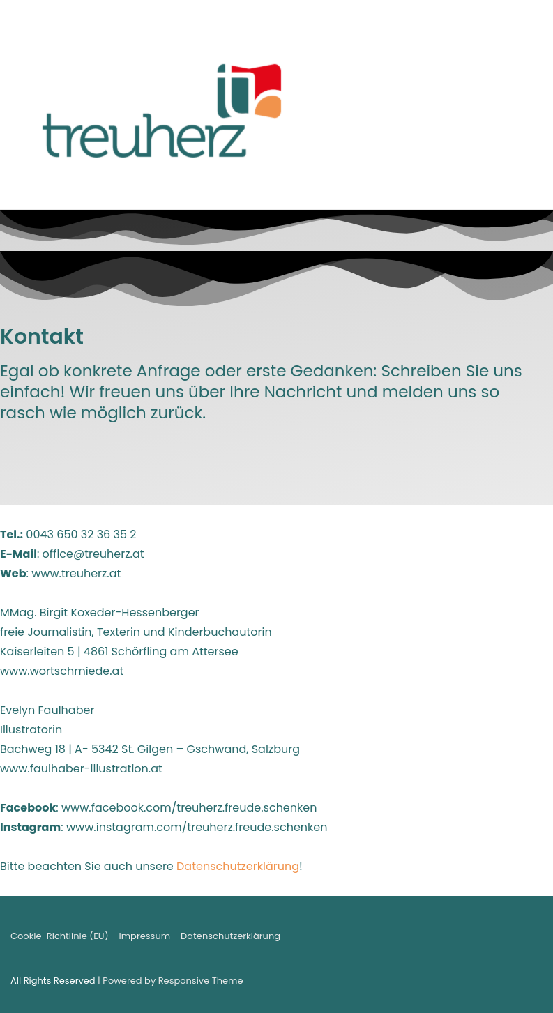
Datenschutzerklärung (237, 866)
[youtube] (516, 938)
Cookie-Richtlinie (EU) (59, 936)
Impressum (145, 936)
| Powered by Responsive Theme (170, 980)
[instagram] (530, 938)
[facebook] (502, 938)
